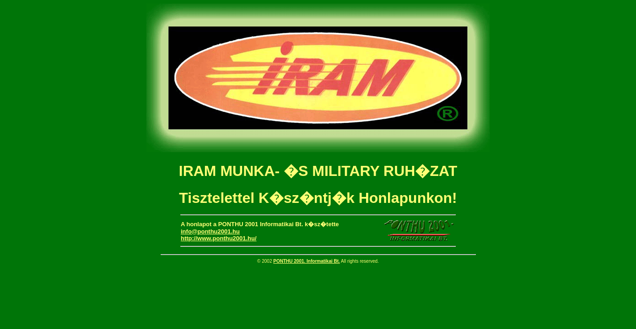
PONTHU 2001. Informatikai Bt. (306, 261)
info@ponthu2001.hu (210, 231)
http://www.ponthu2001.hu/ (219, 238)
